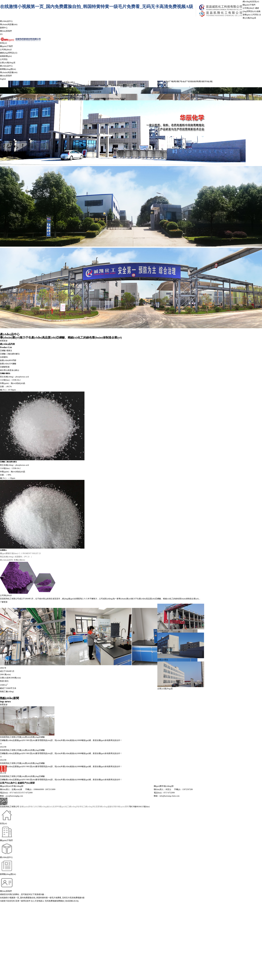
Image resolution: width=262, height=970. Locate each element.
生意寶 (96, 807)
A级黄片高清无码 (7, 901)
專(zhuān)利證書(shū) (8, 24)
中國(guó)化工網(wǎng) (67, 807)
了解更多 (4, 602)
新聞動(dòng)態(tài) (8, 69)
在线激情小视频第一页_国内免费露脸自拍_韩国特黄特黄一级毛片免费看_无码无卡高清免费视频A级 (96, 6)
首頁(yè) (3, 43)
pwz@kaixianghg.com (14, 796)
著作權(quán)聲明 (121, 807)
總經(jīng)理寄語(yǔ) (8, 53)
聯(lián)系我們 (6, 31)
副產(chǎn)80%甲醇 (8, 360)
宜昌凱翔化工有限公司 (9, 599)
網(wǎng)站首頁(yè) (251, 2)
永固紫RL (4, 357)
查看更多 (4, 341)
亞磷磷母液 (5, 367)
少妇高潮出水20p (71, 901)
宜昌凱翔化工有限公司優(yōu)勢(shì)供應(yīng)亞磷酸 (22, 750)
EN (1, 34)
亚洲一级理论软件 (23, 901)
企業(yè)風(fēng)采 (7, 63)
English (3, 79)
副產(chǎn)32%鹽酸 (8, 364)
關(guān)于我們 (249, 5)
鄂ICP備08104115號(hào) (139, 807)
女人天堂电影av (37, 901)
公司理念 (255, 15)
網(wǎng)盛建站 (106, 807)
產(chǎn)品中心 (6, 21)
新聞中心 (4, 28)
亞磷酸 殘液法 (6, 351)
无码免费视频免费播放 (54, 901)
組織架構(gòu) (6, 56)
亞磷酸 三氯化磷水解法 (10, 354)
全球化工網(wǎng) (85, 807)
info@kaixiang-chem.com (169, 796)
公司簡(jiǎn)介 (249, 8)
